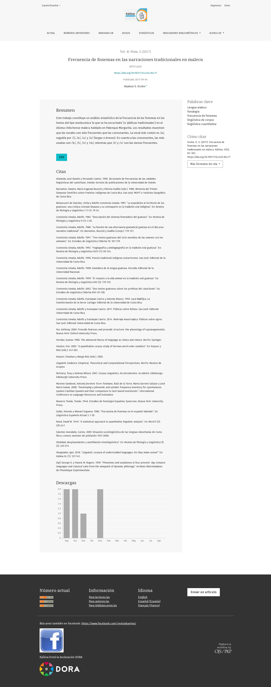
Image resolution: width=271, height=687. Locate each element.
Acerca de (215, 33)
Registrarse (216, 5)
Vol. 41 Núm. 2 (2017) (135, 51)
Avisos (126, 33)
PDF (61, 157)
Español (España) (52, 5)
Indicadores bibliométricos (181, 33)
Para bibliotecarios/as (103, 605)
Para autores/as (99, 601)
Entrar (227, 5)
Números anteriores (77, 33)
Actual (51, 33)
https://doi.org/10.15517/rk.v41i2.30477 (135, 73)
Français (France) (149, 605)
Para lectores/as (99, 597)
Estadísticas (146, 33)
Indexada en (105, 33)
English (142, 597)
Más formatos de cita (204, 164)
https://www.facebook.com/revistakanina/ (108, 623)
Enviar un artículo (204, 592)
